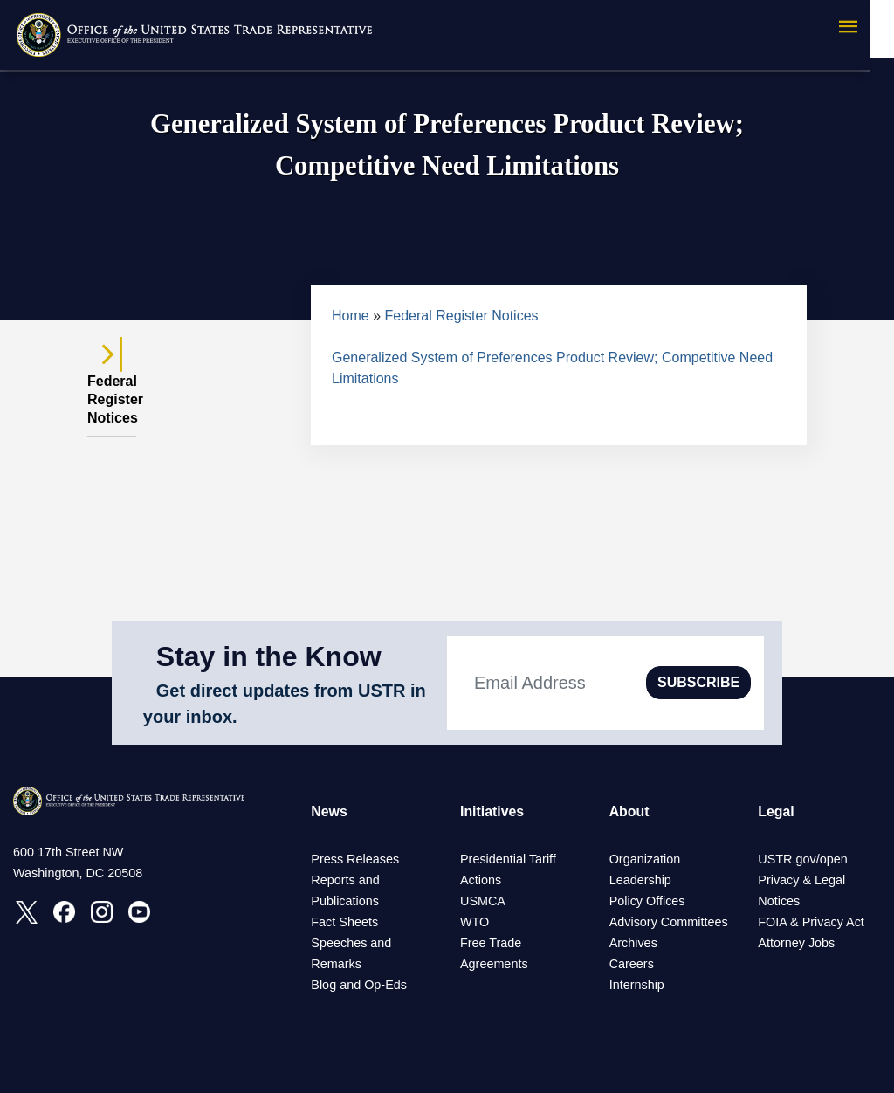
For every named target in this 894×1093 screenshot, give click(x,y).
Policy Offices (647, 901)
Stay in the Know (269, 656)
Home (350, 315)
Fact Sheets (344, 922)
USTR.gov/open (802, 859)
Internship (636, 985)
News (329, 811)
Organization (645, 859)
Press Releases (355, 859)
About (629, 811)
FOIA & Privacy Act (811, 922)
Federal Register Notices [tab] (111, 389)
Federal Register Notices (462, 315)
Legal (776, 811)
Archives (633, 943)
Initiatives (492, 811)
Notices (779, 901)
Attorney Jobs (796, 943)
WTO (474, 922)
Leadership (640, 880)
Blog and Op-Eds (359, 985)
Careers (631, 964)
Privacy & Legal (801, 880)
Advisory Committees (668, 922)
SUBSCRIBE (698, 682)
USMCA (482, 901)
